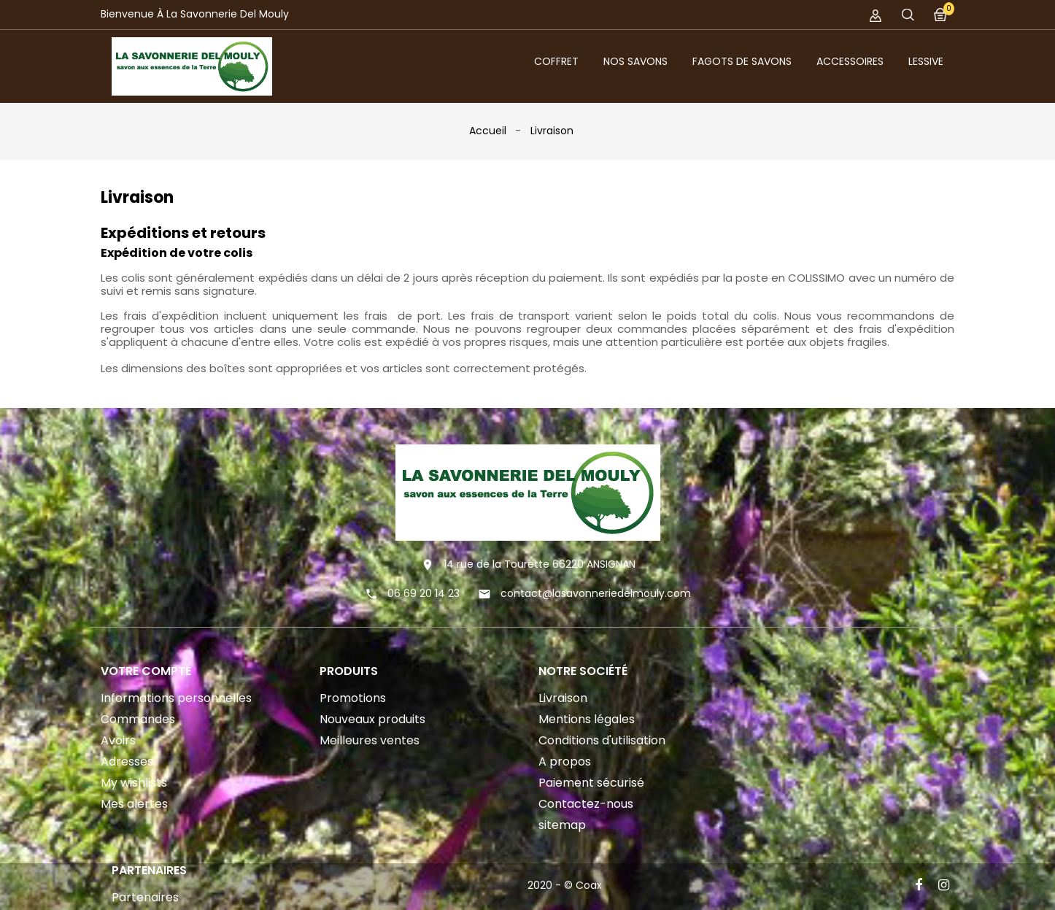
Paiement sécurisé (591, 782)
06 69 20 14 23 (423, 593)
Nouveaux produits (372, 719)
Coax (589, 885)
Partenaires (145, 897)
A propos (564, 761)
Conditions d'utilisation (601, 740)
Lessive (925, 61)
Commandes (138, 719)
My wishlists (134, 782)
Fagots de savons (742, 61)
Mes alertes (134, 803)
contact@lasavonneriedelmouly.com (596, 593)
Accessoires (850, 61)
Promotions (353, 698)
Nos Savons (635, 61)
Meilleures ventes (370, 740)
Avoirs (118, 740)
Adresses (127, 761)
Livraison (562, 698)
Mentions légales (586, 719)
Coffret (556, 61)
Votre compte (146, 671)
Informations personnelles (176, 698)
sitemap (562, 825)
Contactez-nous (585, 803)
